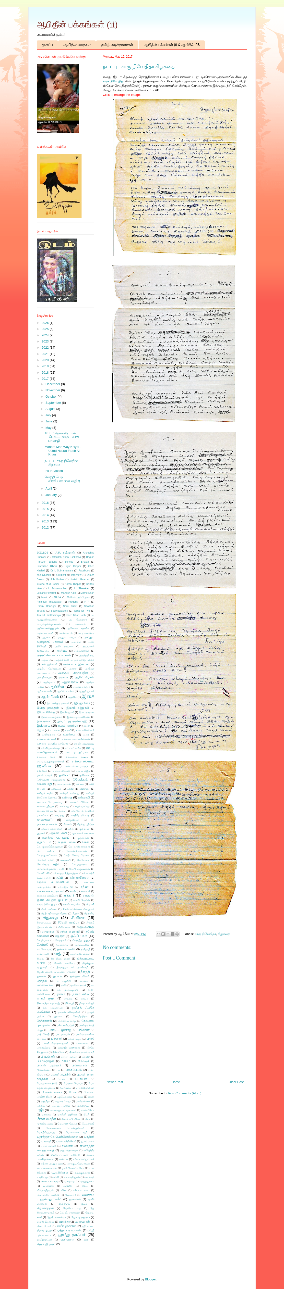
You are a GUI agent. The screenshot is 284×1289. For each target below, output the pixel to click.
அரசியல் (61, 650)
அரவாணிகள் (81, 650)
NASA (57, 597)
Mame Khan (87, 593)
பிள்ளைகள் (79, 1065)
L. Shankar (81, 588)
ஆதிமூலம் (49, 682)
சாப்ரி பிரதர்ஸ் (81, 900)
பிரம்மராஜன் (45, 1060)
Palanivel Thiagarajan (49, 601)
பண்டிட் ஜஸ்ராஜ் (59, 1029)
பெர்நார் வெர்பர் (73, 1083)
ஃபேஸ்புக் (80, 779)
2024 (46, 335)
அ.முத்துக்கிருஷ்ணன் (49, 624)
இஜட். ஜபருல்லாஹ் (72, 721)
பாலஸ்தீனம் (43, 1047)
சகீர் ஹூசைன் (79, 877)
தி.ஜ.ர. (40, 958)
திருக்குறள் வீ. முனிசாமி (72, 967)
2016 (46, 503)
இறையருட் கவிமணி (78, 717)
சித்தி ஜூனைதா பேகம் (54, 913)
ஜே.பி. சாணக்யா (56, 1217)
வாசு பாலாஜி (50, 1181)
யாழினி (89, 1136)
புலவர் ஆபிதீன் (60, 1074)
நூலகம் (58, 1016)
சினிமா (77, 918)
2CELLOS (42, 552)
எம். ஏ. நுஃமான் (77, 752)
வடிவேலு (42, 1177)
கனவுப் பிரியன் (79, 802)
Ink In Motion (54, 471)
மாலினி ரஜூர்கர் (67, 1114)
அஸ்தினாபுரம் (45, 677)
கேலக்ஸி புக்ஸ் (45, 860)
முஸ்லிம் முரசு (45, 1123)
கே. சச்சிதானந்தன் (79, 846)
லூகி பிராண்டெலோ (73, 1168)
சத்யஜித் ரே (65, 886)
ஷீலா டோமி (44, 1226)
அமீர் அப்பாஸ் (64, 646)
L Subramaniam (57, 588)
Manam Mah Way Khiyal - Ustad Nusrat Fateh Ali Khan (63, 450)
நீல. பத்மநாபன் (53, 1007)
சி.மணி (90, 904)
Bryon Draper (73, 566)
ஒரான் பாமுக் (44, 775)
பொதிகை (65, 1088)
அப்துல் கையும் (67, 637)
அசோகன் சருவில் (78, 628)
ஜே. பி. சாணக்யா (70, 1212)
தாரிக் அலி (43, 954)
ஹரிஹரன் (67, 1239)
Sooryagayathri (59, 610)
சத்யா (84, 886)
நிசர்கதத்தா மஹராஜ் (48, 1003)
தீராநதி (85, 971)
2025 (46, 329)
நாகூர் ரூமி (45, 998)
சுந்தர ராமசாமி (70, 931)
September (54, 402)
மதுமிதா (45, 1101)
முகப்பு (47, 45)
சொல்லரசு (62, 945)
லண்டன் (63, 1159)
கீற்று (70, 828)
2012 (46, 527)
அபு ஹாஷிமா (86, 633)
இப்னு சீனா (82, 703)
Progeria (73, 601)
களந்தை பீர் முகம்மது (50, 802)
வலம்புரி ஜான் (72, 1177)
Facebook (84, 570)
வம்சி (55, 1177)
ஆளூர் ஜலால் (86, 691)
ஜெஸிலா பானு (72, 1208)
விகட (85, 1186)
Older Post (236, 1082)
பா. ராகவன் (63, 1034)
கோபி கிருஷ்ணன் (79, 869)
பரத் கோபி (43, 1034)
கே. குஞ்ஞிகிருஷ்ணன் (50, 846)
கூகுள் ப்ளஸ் (67, 842)
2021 (46, 354)
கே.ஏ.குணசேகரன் (47, 855)
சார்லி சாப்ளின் (71, 904)
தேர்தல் (42, 980)
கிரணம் (67, 824)
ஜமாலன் (75, 1199)
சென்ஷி (42, 945)
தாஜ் (57, 953)
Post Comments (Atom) (184, 1093)
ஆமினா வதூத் (81, 686)
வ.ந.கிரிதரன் (60, 1172)
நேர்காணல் (44, 1020)
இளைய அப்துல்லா (51, 717)
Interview (76, 575)
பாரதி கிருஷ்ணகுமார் (55, 1043)
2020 (46, 360)
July (49, 415)
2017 (46, 378)
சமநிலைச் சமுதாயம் (50, 891)
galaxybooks (44, 575)
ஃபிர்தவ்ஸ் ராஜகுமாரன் (51, 779)
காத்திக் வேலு (45, 810)
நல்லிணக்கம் (46, 985)
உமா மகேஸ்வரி (85, 730)
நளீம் (64, 985)
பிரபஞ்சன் (48, 1056)
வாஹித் (67, 1186)
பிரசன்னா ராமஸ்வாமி (81, 1052)
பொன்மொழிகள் (85, 1088)
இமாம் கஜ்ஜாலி (77, 707)
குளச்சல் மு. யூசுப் (55, 837)
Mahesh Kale (68, 593)
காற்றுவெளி (72, 820)
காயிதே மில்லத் (80, 815)
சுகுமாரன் (48, 931)
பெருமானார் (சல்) (47, 1083)
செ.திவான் (43, 940)
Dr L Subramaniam (61, 570)
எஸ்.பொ (42, 771)
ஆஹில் (72, 697)
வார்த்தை (69, 1181)
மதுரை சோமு (63, 1101)
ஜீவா (84, 1203)
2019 (46, 366)
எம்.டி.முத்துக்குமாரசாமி (50, 761)
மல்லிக (41, 1105)
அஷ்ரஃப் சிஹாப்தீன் (73, 672)
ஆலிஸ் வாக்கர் (65, 691)
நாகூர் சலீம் (80, 994)
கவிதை (67, 797)
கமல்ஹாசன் (64, 784)
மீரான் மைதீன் (46, 1118)
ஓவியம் (64, 775)
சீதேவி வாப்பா (68, 922)
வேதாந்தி (70, 1195)
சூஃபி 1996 (79, 936)
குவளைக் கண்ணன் (83, 833)
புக (58, 1070)
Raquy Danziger (46, 606)
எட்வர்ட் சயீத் (73, 748)
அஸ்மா (63, 677)
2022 (46, 347)
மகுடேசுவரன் (64, 1096)
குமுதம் (41, 833)
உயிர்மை (69, 734)
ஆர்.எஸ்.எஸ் (44, 691)
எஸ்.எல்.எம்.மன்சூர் (76, 766)
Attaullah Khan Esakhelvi (66, 557)
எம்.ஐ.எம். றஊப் (77, 757)
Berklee (69, 561)
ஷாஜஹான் (82, 1221)
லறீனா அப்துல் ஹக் (52, 1163)
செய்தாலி (60, 940)
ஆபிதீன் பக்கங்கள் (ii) (77, 24)
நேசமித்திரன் (80, 1016)
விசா (63, 1190)
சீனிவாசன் (64, 927)
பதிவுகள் (84, 1029)
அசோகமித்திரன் (48, 628)
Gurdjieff (61, 575)
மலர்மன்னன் (83, 1101)
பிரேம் (65, 1060)
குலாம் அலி (58, 832)
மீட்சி (86, 1114)
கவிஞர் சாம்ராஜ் (69, 793)
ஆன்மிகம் (50, 697)
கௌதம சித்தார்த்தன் (67, 873)
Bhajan (85, 561)
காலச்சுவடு (45, 819)
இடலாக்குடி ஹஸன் (58, 703)
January (52, 495)
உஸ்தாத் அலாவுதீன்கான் (75, 739)
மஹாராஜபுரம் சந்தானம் (63, 1110)
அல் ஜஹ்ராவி (49, 664)
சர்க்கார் (68, 895)
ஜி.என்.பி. (64, 1203)
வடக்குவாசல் (82, 1172)
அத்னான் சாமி (45, 633)
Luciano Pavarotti (46, 593)
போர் (73, 1092)
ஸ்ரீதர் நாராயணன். (69, 1230)
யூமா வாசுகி (48, 1146)
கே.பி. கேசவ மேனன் (77, 855)
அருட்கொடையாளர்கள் (54, 655)
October (52, 396)
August (51, 409)
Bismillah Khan (47, 566)
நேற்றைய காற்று (67, 1021)
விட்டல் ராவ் (81, 1190)
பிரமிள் (86, 1056)
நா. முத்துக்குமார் (68, 989)
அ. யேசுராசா (78, 619)
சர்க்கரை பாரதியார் (47, 895)
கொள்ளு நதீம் (48, 864)
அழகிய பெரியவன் (49, 668)
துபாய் (57, 976)
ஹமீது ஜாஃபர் (71, 1235)
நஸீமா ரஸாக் (78, 985)
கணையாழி (44, 783)
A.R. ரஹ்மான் (65, 552)
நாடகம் (68, 998)
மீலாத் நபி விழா (70, 1119)
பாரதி (90, 1038)
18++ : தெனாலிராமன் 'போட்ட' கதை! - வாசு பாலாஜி (62, 436)
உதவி (68, 730)
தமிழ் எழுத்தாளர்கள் (117, 45)
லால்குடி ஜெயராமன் (78, 1163)
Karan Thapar (73, 584)
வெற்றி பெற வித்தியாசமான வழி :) (62, 479)
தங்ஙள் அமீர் (66, 949)
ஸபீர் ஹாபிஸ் (66, 1225)
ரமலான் (67, 1145)
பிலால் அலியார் (49, 1065)
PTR (87, 601)
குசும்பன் (85, 828)
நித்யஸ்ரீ (69, 1003)
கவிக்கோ (85, 788)
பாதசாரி (56, 1038)
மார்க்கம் (46, 1114)
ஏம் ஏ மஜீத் (83, 771)
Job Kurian (57, 579)
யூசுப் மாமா (87, 1141)
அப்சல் (46, 637)
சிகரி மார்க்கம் (49, 909)
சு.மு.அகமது (85, 927)
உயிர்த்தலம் (48, 734)
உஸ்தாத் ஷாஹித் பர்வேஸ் (52, 743)
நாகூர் (61, 994)
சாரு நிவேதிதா (114, 81)
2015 (46, 509)
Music (44, 597)
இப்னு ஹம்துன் (48, 707)
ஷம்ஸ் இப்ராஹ (45, 1221)
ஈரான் (86, 725)
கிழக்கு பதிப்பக (85, 824)
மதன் (91, 1096)
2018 (46, 372)
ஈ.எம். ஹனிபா (68, 725)
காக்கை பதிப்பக (45, 806)
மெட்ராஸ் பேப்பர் (67, 1123)
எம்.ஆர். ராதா (46, 757)
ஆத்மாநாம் (70, 681)
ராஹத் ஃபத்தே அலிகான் (65, 1154)
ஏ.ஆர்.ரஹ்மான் (61, 771)
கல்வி (70, 788)
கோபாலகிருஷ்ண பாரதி (50, 869)
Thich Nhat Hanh (76, 615)
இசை (88, 696)
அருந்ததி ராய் (86, 655)
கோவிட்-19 (43, 873)
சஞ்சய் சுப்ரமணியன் (53, 882)
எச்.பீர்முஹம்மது (50, 748)
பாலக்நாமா (82, 1043)
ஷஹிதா (64, 1221)
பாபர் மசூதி (75, 1038)
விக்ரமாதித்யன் (45, 1190)
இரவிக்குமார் (67, 712)
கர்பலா (80, 784)
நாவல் (84, 998)
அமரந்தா (76, 642)
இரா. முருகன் (87, 712)
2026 (46, 323)
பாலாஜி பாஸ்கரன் (69, 1047)
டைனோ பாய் (44, 949)
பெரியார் (81, 1078)
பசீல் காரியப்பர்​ (65, 1025)
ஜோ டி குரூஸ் (80, 1217)
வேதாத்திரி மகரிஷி (48, 1195)
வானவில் (48, 1186)
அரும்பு (45, 659)
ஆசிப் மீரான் (84, 677)
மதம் (80, 1096)
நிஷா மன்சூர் (86, 1003)
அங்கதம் (80, 624)
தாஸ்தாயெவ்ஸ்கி (80, 954)
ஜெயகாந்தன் (45, 1208)
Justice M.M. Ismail (48, 584)
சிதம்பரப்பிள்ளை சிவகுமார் (78, 909)
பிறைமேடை (44, 1070)
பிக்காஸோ (58, 1052)
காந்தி (62, 810)
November (53, 390)
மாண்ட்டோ (87, 1110)
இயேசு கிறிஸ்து (46, 712)
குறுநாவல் (83, 837)
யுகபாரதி (46, 1141)
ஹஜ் (85, 1239)
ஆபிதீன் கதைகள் (77, 45)
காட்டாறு (64, 806)
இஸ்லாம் (43, 725)
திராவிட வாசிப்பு (64, 963)
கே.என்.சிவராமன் (77, 851)
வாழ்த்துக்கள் (87, 1181)
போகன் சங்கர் (52, 1092)
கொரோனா (83, 860)
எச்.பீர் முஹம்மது (84, 743)
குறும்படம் (44, 842)
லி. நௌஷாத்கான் (47, 1168)
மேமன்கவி (88, 1123)
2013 (46, 521)
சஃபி (59, 877)
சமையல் (85, 891)
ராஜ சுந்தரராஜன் (69, 1150)
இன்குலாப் (44, 721)
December (53, 384)
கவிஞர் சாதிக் (45, 793)
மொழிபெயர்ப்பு (46, 1132)
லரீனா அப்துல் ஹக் (83, 1159)
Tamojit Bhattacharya (49, 615)
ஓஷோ (84, 775)
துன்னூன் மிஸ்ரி (79, 976)
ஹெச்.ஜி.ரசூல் (46, 1244)
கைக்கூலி (65, 860)
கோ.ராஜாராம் (79, 864)
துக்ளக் (41, 976)
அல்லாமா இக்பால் (76, 664)
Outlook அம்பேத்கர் (78, 597)
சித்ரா (75, 913)
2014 (46, 515)
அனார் (72, 668)
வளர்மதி (89, 1177)
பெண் (62, 1079)
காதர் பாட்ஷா (82, 806)
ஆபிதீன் (56, 686)
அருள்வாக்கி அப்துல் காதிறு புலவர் (74, 659)
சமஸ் (73, 891)
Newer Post (114, 1082)
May (49, 428)
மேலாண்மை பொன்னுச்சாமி (65, 1128)
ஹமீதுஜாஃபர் (44, 1239)
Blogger (150, 1279)
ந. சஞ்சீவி (64, 981)
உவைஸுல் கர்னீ (46, 739)
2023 (46, 341)
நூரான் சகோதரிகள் (69, 1012)
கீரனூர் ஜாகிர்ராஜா (51, 828)
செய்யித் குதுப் (81, 940)
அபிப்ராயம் (65, 633)
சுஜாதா (59, 935)
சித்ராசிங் (89, 913)
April (49, 488)
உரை (86, 734)
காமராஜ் (59, 815)
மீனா (87, 1119)
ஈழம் (40, 730)
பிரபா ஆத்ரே (69, 1056)
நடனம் (84, 981)
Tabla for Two (82, 610)
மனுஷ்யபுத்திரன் (61, 1105)
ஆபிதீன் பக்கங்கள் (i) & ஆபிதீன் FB (172, 45)
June (49, 421)
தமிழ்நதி (85, 949)
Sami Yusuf (70, 606)
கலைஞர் (56, 788)
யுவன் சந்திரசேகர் (66, 1141)
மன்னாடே (83, 1105)
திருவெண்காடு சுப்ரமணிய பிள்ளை (56, 972)
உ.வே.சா (55, 730)
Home (176, 1082)
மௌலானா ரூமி (76, 1132)
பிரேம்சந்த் (83, 1061)
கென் (85, 842)
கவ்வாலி (84, 797)
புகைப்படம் (74, 1069)
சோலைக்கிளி (82, 945)
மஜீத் (40, 1110)
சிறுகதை (224, 934)
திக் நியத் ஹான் (60, 958)
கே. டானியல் (46, 851)
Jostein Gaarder (79, 579)
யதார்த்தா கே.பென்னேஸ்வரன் (57, 1136)
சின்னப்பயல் (44, 922)
